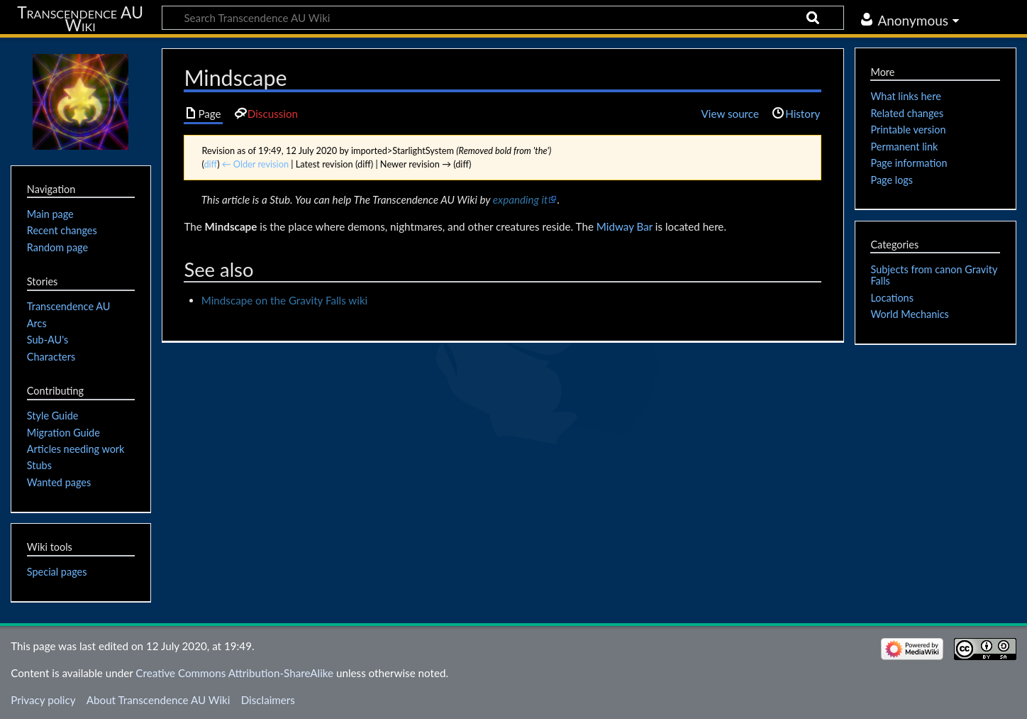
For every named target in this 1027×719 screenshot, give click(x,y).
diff (210, 164)
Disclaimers (268, 699)
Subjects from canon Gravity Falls (933, 275)
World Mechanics (909, 314)
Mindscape (231, 226)
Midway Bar (624, 226)
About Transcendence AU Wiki (159, 699)
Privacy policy (43, 699)
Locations (891, 298)
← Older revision (255, 164)
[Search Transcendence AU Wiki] (502, 17)
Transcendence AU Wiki (80, 18)
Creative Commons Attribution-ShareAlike (234, 672)
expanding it (520, 199)
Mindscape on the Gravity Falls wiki (284, 300)
